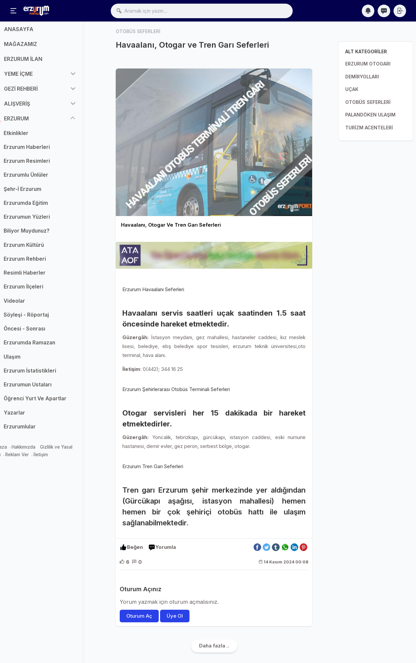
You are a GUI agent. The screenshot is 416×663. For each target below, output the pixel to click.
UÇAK (351, 89)
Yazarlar (30, 416)
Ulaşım (28, 360)
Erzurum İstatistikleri (46, 374)
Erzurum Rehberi (41, 262)
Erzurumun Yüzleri (43, 220)
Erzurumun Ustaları (43, 388)
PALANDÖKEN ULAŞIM (370, 114)
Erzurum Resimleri (43, 164)
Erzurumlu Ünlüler (42, 178)
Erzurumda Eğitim (42, 206)
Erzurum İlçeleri (39, 290)
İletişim (56, 458)
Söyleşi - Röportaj (42, 318)
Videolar (30, 304)
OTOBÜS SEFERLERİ (368, 102)
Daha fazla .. (214, 645)
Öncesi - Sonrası (40, 332)
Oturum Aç (139, 616)
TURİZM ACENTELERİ (369, 127)
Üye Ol (175, 616)
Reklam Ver (33, 458)
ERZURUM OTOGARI (368, 63)
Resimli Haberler (41, 276)
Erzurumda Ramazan (45, 346)
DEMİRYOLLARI (362, 76)
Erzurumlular (36, 430)
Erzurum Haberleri (43, 150)
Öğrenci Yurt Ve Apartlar (51, 402)
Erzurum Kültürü (40, 248)
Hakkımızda (39, 450)
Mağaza (14, 450)
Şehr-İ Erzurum (38, 192)
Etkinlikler (32, 136)
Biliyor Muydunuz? (42, 234)
